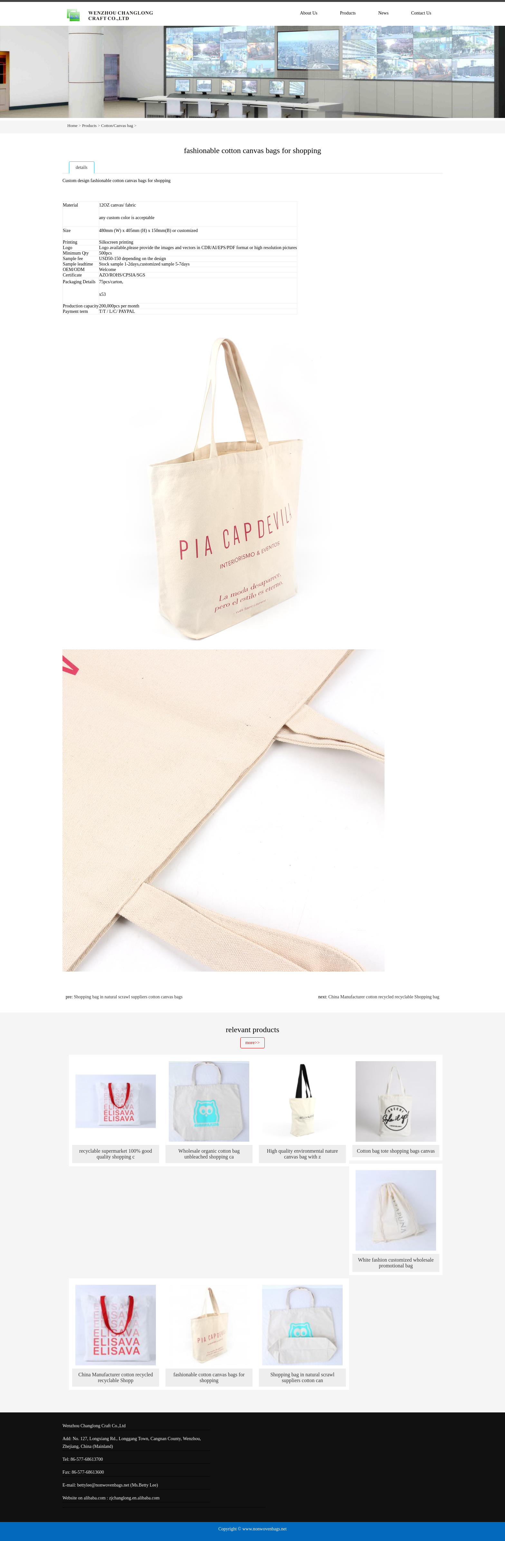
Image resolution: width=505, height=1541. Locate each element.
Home (72, 125)
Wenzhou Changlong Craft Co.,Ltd (94, 1425)
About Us (308, 13)
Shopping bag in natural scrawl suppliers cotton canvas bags (128, 996)
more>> (252, 1042)
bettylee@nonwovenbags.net (103, 1485)
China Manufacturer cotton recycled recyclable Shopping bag (384, 996)
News (383, 13)
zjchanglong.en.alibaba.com (134, 1498)
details (82, 167)
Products (348, 13)
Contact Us (421, 13)
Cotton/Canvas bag (117, 125)
